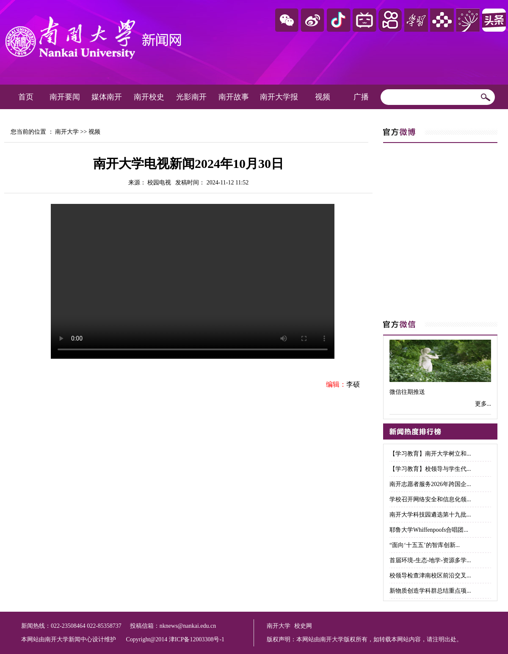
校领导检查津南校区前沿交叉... (430, 575)
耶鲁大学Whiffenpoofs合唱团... (428, 530)
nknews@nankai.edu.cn (188, 626)
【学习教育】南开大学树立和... (430, 454)
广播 (361, 97)
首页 (25, 97)
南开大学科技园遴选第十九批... (430, 514)
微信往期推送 (407, 392)
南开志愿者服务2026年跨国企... (430, 484)
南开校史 (149, 97)
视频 (322, 97)
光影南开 (191, 97)
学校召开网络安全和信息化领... (430, 499)
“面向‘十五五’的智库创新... (424, 545)
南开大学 (67, 132)
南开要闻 (65, 97)
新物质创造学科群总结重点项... (430, 591)
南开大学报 (279, 97)
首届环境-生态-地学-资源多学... (430, 560)
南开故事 (233, 97)
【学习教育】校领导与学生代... (430, 469)
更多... (483, 404)
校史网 (303, 626)
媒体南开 (106, 97)
